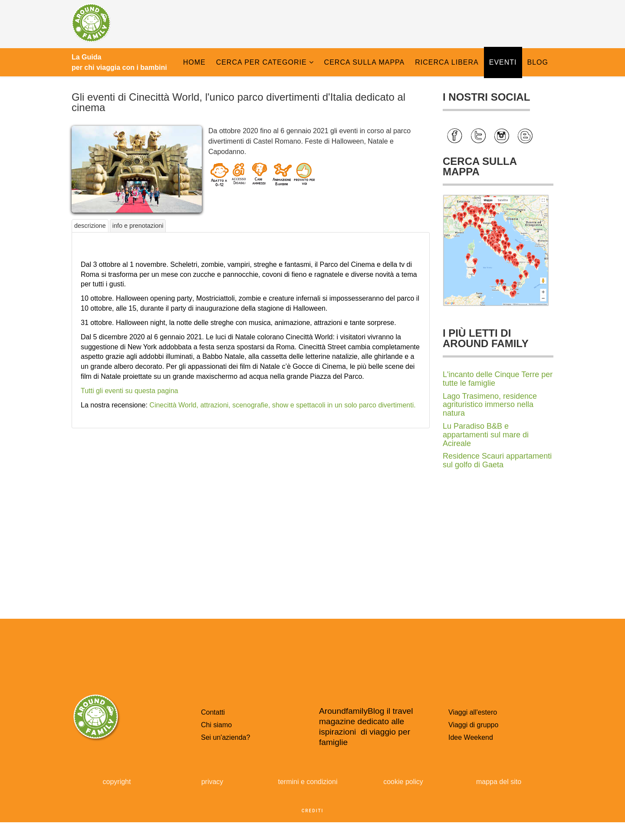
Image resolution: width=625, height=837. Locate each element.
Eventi (503, 62)
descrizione (90, 225)
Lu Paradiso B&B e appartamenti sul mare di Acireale (486, 435)
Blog (537, 62)
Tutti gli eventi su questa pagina (129, 390)
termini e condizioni (308, 781)
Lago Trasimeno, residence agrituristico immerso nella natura (490, 405)
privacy (212, 781)
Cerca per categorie (261, 62)
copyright (117, 781)
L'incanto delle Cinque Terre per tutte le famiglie (498, 378)
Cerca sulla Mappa (364, 62)
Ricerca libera (446, 62)
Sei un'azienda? (225, 737)
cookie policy (403, 781)
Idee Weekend (470, 737)
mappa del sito (498, 781)
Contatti (213, 712)
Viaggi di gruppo (473, 725)
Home (194, 62)
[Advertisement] (251, 493)
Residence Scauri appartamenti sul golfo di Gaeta (497, 460)
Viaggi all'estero (472, 712)
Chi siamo (216, 725)
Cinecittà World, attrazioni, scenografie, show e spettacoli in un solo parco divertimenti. (282, 405)
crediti (313, 810)
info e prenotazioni (138, 225)
